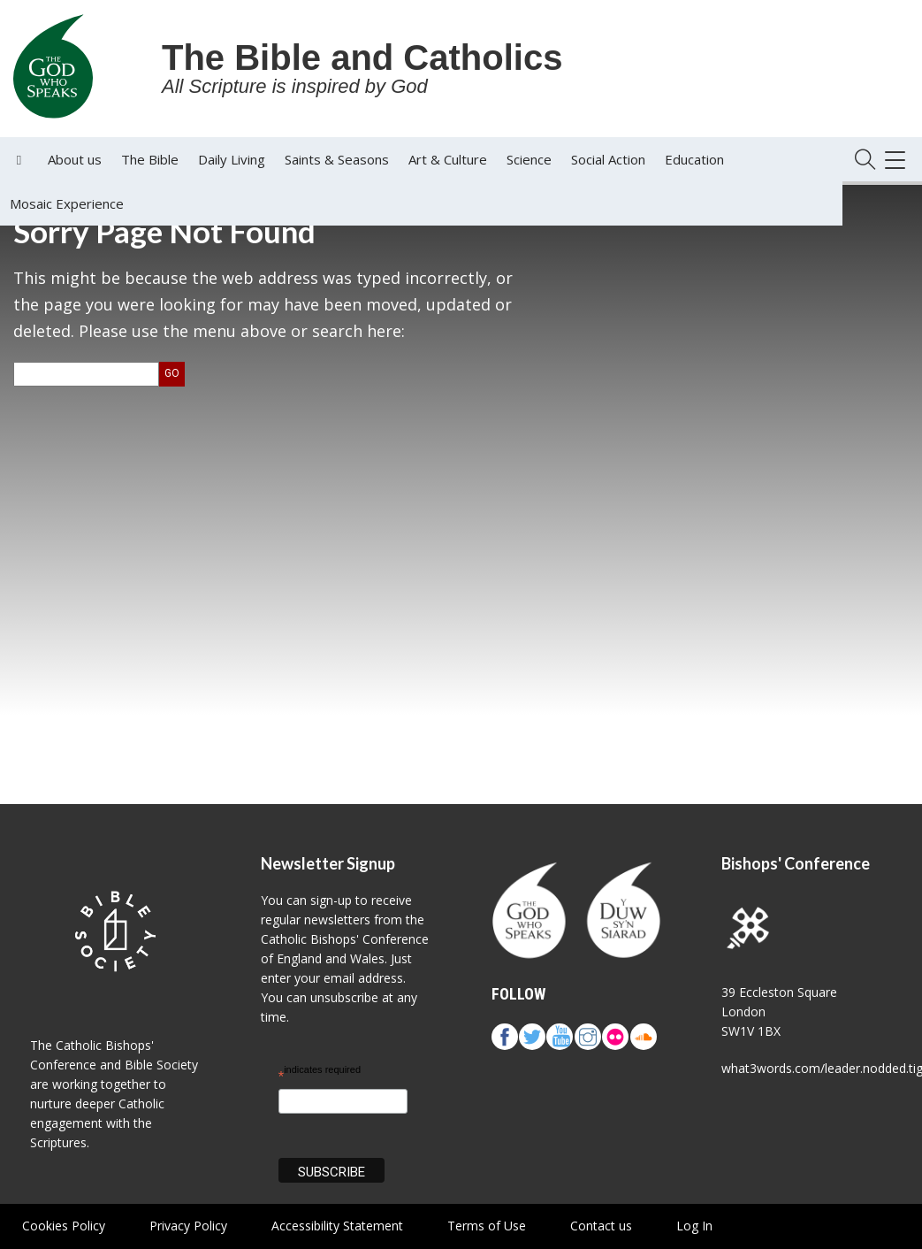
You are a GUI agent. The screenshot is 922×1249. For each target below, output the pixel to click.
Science (529, 159)
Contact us (601, 1225)
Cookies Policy (63, 1225)
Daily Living (231, 159)
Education (694, 159)
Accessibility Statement (337, 1225)
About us (75, 159)
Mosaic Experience (67, 203)
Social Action (608, 159)
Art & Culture (447, 159)
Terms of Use (486, 1225)
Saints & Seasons (337, 159)
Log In (694, 1225)
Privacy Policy (188, 1225)
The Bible (150, 159)
